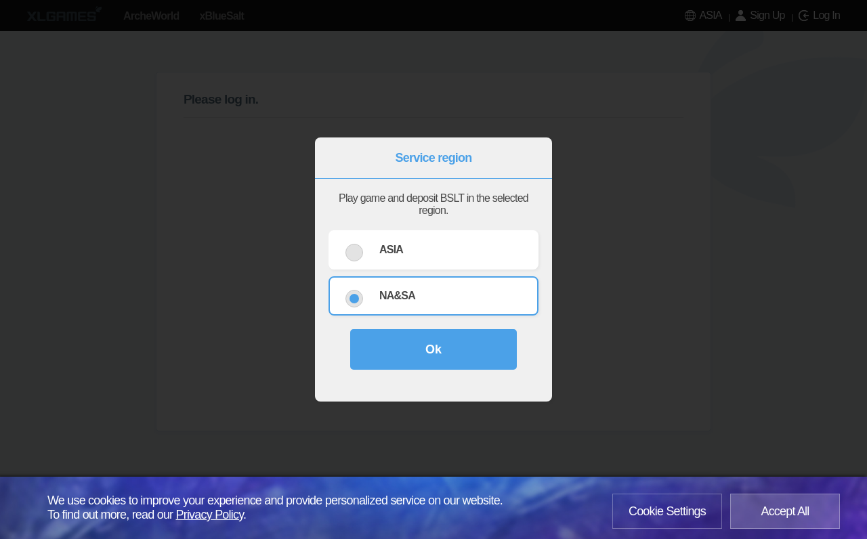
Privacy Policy (210, 514)
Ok (433, 349)
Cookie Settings (667, 511)
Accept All (785, 511)
